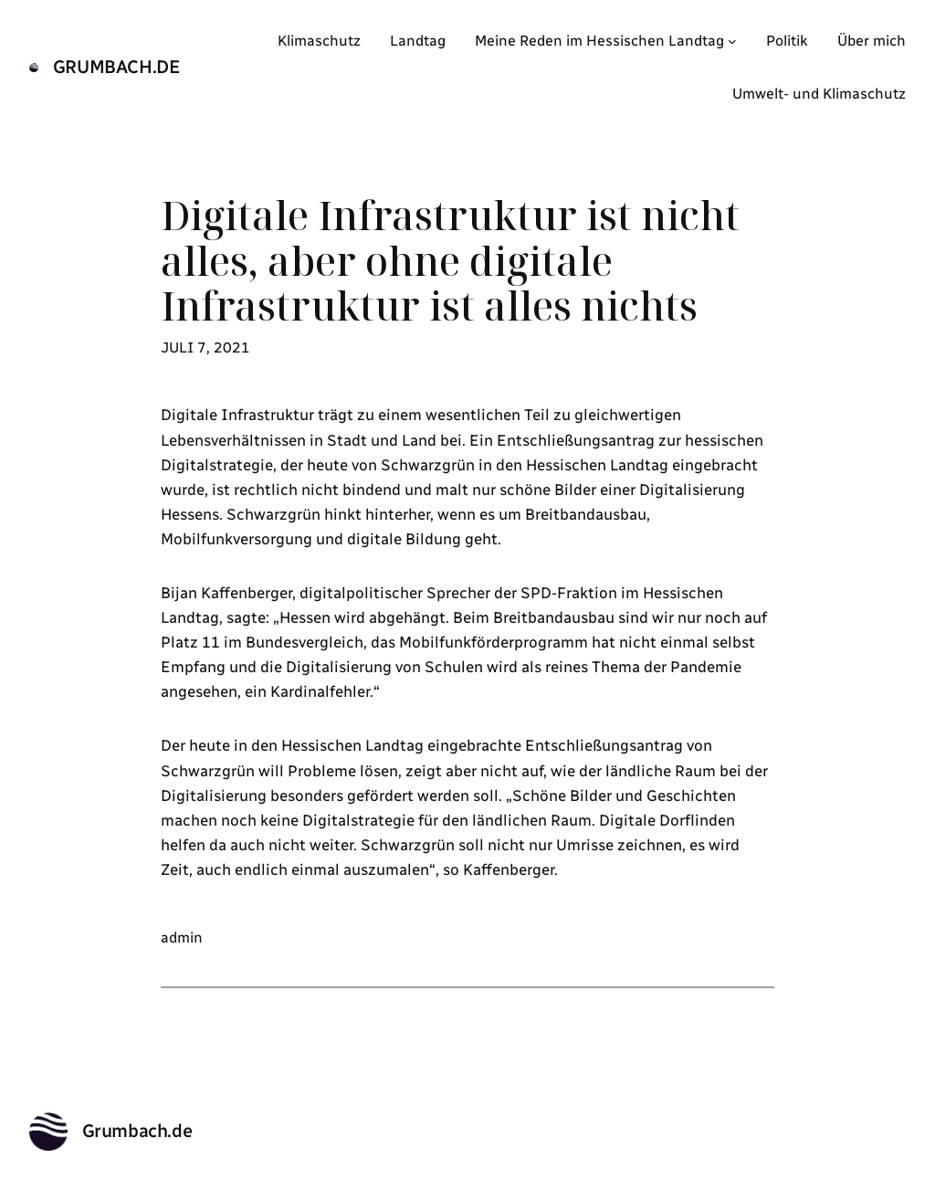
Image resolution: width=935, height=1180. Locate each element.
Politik (787, 40)
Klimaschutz (319, 40)
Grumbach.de (117, 67)
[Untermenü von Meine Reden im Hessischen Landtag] (732, 41)
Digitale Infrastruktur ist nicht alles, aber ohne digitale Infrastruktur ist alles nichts (450, 261)
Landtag (418, 40)
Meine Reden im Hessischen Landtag (599, 40)
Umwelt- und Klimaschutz (819, 93)
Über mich (871, 40)
